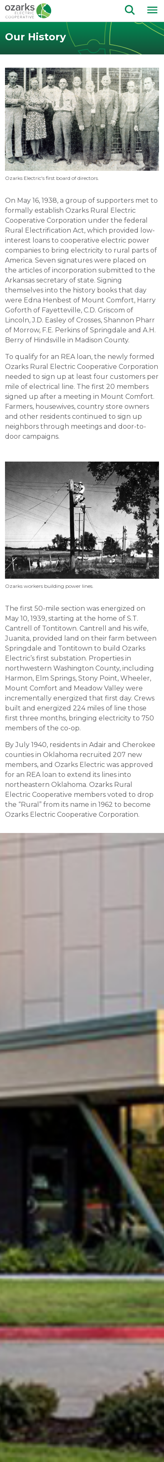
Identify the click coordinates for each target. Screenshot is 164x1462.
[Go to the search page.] (129, 9)
